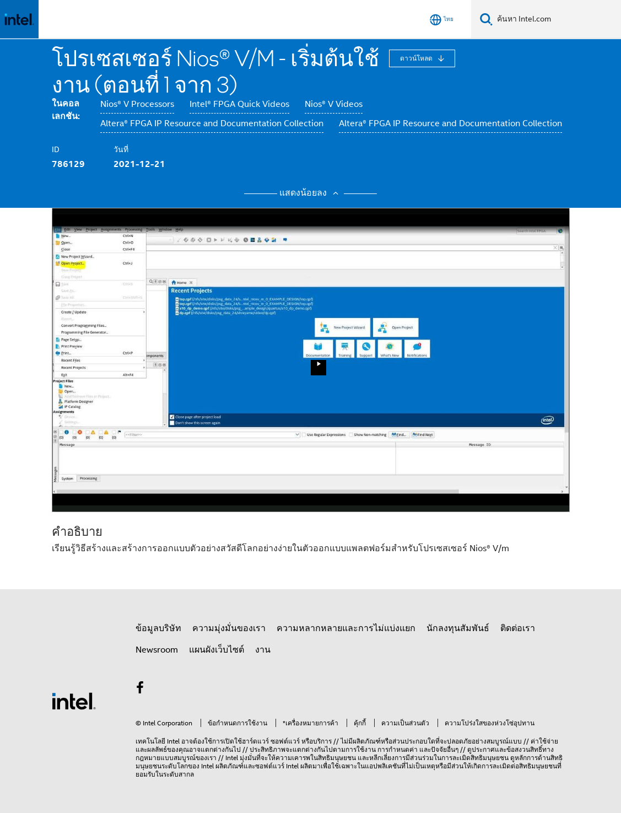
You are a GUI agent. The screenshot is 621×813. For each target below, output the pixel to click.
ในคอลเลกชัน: (66, 110)
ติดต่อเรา (517, 628)
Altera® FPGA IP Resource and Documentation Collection (211, 123)
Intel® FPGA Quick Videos (239, 104)
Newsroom (157, 649)
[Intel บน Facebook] (140, 689)
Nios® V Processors (137, 104)
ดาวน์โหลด (417, 58)
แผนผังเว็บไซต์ (216, 649)
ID (56, 149)
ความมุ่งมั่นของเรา (229, 628)
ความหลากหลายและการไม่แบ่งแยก (346, 628)
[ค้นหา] (486, 19)
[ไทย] (441, 20)
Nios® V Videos (334, 104)
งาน (263, 649)
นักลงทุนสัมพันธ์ (457, 628)
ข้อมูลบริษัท (158, 628)
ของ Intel (201, 766)
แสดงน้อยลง (310, 192)
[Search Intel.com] (557, 19)
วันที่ (121, 149)
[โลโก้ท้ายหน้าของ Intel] (74, 700)
